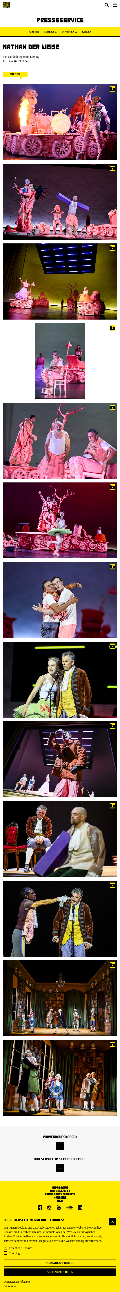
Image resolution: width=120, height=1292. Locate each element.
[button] (107, 5)
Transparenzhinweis (60, 1194)
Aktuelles (34, 31)
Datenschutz (60, 1191)
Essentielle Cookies (20, 1248)
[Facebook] (40, 1207)
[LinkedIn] (80, 1207)
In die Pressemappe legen (112, 89)
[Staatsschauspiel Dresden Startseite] (6, 5)
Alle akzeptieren (60, 1272)
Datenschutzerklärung (17, 1281)
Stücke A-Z (50, 31)
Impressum (10, 1286)
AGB (60, 1201)
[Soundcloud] (69, 1207)
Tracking (14, 1253)
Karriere (60, 1197)
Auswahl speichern (60, 1263)
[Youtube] (59, 1207)
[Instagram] (49, 1207)
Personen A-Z (69, 31)
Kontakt (86, 31)
